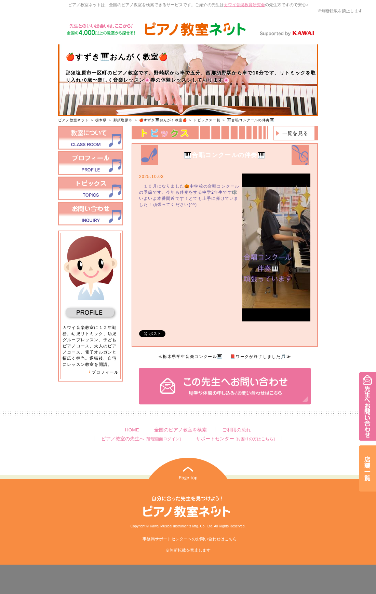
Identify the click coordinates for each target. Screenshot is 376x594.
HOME (132, 429)
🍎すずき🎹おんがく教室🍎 (163, 120)
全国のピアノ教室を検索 (180, 429)
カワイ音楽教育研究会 (244, 4)
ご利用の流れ (236, 429)
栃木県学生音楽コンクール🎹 (193, 356)
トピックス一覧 (206, 120)
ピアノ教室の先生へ (140, 438)
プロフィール (104, 372)
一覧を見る (295, 133)
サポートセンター (235, 438)
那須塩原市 (123, 120)
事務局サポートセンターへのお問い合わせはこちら (190, 539)
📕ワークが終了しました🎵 (258, 356)
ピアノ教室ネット (73, 120)
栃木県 (101, 120)
